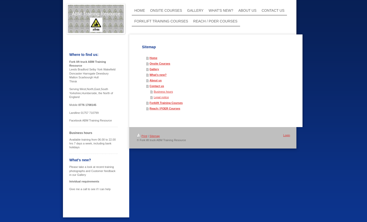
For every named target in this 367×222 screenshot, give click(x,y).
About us (156, 80)
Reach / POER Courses (165, 108)
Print (142, 136)
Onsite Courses (160, 63)
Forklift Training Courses (166, 102)
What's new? (158, 74)
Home (154, 57)
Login (286, 135)
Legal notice (161, 97)
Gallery (154, 69)
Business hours (163, 91)
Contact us (157, 86)
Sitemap (155, 136)
